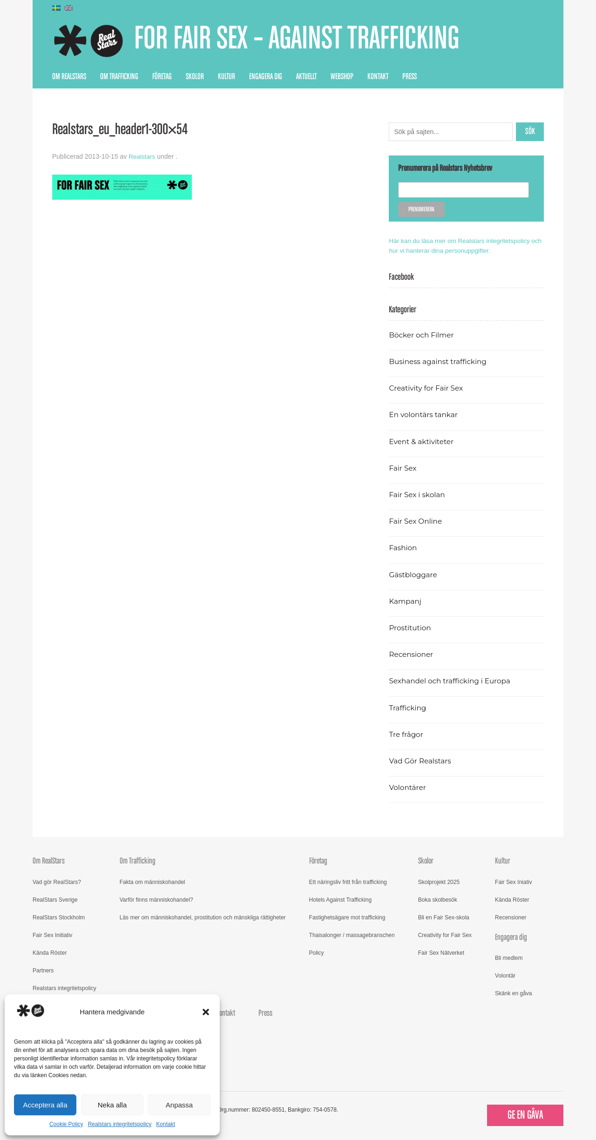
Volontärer (408, 787)
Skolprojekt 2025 (439, 881)
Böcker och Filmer (422, 334)
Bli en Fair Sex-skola (443, 917)
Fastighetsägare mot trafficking (347, 917)
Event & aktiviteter (422, 441)
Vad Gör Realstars (421, 760)
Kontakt (165, 1124)
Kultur (226, 77)
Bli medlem (508, 957)
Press (409, 77)
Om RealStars (69, 77)
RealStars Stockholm (59, 917)
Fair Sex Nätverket (441, 952)
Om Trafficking (119, 77)
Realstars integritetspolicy (120, 1124)
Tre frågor (406, 733)
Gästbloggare (414, 574)
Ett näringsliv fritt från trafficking (348, 881)
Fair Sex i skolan (418, 494)
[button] (205, 1012)
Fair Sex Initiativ (52, 934)
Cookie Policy (66, 1124)
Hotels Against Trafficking (340, 899)
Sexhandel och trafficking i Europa (451, 680)
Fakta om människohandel (152, 881)
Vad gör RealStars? (57, 881)
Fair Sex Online (416, 521)
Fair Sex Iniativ (513, 881)
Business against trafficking (439, 361)
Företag (162, 77)
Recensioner (411, 654)
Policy (316, 952)
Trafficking (408, 707)
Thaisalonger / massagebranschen (352, 934)
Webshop (342, 77)
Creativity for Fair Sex (427, 388)
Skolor (195, 77)
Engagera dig (265, 77)
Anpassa (179, 1105)
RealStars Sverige (55, 899)
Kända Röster (50, 952)
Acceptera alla (45, 1105)
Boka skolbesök (437, 899)
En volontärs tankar (424, 414)
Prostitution (410, 627)
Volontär (505, 975)
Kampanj (405, 600)
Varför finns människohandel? (156, 899)
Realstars (142, 156)
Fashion (403, 547)
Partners (43, 970)
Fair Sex (403, 467)
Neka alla (112, 1105)
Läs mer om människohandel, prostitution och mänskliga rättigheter (203, 917)
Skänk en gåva (513, 993)
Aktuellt (306, 77)
